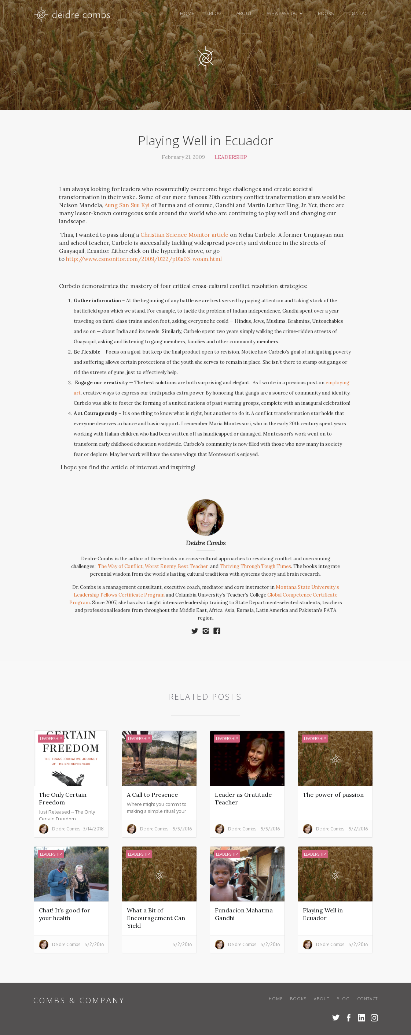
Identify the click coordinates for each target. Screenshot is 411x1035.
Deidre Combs (205, 543)
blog (215, 13)
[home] (72, 16)
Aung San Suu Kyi (127, 205)
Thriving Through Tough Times (255, 566)
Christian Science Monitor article (184, 234)
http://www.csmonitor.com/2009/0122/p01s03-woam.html (144, 258)
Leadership (230, 157)
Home (187, 13)
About (244, 13)
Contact (359, 13)
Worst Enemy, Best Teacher (177, 566)
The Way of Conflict (120, 566)
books (326, 13)
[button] (285, 13)
